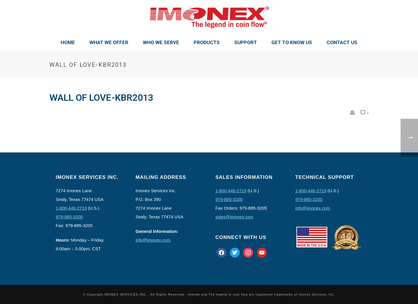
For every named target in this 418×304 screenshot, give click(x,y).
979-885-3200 (69, 216)
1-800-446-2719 (71, 208)
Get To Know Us (291, 42)
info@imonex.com (153, 240)
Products (207, 42)
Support (245, 42)
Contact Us (342, 42)
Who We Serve (161, 42)
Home (68, 42)
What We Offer (108, 42)
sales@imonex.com (234, 216)
